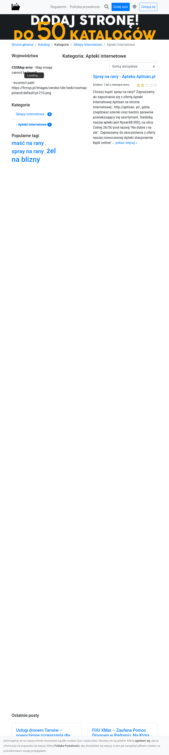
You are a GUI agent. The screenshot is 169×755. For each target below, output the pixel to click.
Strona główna (22, 45)
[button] (107, 7)
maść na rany (28, 143)
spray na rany (28, 151)
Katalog (44, 45)
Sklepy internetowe (88, 45)
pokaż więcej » (126, 143)
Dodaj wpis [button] (120, 6)
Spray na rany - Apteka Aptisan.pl (124, 76)
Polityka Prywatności (67, 745)
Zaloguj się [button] (148, 6)
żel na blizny (34, 155)
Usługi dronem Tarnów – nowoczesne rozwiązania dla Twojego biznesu (43, 735)
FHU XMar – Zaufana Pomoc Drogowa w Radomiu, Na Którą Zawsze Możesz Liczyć (120, 735)
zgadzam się (142, 740)
